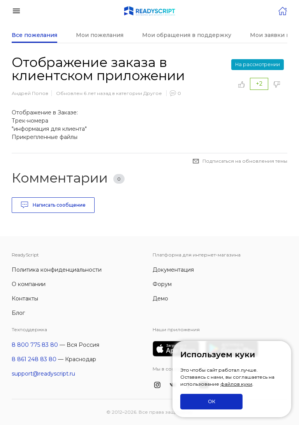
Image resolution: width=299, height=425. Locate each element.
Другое (152, 93)
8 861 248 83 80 (34, 359)
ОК (211, 401)
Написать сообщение (53, 205)
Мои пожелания (99, 35)
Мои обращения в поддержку (186, 35)
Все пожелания (34, 35)
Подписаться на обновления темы (244, 161)
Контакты (25, 298)
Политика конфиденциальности (57, 269)
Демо (160, 298)
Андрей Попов (30, 93)
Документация (173, 269)
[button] (16, 10)
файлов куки (236, 384)
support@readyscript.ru (43, 373)
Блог (18, 312)
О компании (29, 284)
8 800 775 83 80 (35, 344)
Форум (162, 284)
